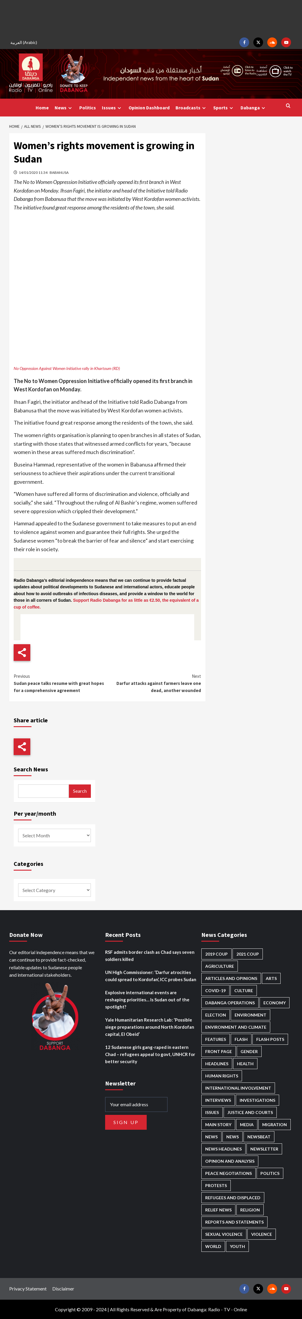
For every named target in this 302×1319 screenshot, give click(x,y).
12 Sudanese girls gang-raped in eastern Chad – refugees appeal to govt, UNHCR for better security (150, 1054)
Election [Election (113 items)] (215, 1014)
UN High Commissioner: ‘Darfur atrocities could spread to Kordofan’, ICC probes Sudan (150, 976)
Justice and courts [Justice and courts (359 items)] (250, 1112)
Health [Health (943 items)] (245, 1063)
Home (42, 108)
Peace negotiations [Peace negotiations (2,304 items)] (228, 1173)
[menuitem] (24, 42)
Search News (31, 769)
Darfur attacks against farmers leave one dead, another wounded (154, 683)
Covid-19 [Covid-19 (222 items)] (215, 990)
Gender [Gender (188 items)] (249, 1051)
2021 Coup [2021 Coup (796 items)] (247, 953)
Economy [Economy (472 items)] (274, 1002)
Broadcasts (191, 108)
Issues (112, 108)
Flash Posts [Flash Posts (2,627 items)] (270, 1039)
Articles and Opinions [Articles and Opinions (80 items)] (231, 978)
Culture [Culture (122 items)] (243, 990)
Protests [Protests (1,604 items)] (216, 1185)
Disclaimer (63, 1288)
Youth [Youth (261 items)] (237, 1246)
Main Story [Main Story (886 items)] (218, 1124)
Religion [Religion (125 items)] (250, 1209)
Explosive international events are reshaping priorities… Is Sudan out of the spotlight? (147, 999)
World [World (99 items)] (213, 1246)
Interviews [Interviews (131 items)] (218, 1100)
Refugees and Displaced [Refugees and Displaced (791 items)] (232, 1197)
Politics (87, 108)
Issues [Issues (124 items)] (212, 1112)
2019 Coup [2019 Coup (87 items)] (216, 953)
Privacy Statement (28, 1288)
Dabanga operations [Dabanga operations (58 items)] (230, 1002)
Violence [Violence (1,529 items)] (261, 1234)
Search (80, 791)
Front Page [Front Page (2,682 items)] (218, 1051)
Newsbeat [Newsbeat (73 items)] (259, 1136)
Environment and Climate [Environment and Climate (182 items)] (235, 1027)
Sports (224, 108)
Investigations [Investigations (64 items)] (257, 1100)
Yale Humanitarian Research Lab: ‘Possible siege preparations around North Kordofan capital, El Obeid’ (149, 1027)
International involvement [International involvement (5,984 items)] (238, 1088)
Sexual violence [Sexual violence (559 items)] (224, 1234)
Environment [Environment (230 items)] (250, 1014)
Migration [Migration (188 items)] (274, 1124)
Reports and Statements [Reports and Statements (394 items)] (234, 1222)
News (64, 108)
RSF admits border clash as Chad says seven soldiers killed (150, 955)
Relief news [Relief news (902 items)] (218, 1209)
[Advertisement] (151, 18)
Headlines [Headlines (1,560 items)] (216, 1063)
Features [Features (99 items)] (215, 1039)
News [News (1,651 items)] (232, 1136)
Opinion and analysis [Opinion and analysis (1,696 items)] (229, 1161)
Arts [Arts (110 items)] (271, 978)
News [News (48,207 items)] (211, 1136)
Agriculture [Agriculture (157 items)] (219, 966)
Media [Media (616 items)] (247, 1124)
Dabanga (254, 108)
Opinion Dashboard (149, 108)
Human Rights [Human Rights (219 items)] (221, 1075)
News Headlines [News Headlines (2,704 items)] (223, 1148)
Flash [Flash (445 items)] (241, 1039)
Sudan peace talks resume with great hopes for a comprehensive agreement (60, 683)
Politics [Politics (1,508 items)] (269, 1173)
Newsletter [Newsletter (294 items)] (264, 1148)
